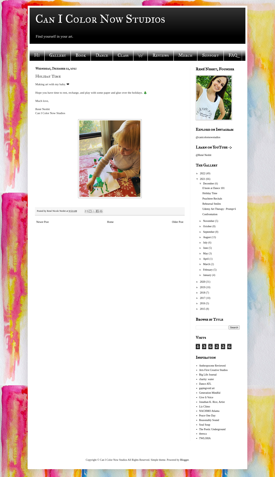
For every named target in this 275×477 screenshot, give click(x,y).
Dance (101, 55)
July (205, 242)
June (206, 248)
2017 (203, 298)
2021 (203, 179)
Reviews (160, 55)
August (207, 237)
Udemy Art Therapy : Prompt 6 (219, 209)
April (206, 258)
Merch (185, 55)
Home (110, 222)
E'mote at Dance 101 (213, 188)
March (207, 264)
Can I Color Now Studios (100, 19)
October (207, 226)
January (207, 275)
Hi (37, 55)
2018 (203, 292)
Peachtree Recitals (212, 198)
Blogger (184, 459)
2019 (203, 287)
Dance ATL (205, 383)
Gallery (57, 55)
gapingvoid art (207, 388)
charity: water (206, 379)
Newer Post (42, 222)
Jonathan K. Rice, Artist (212, 402)
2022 (203, 173)
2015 (203, 308)
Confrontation (210, 214)
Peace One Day (207, 415)
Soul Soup (204, 424)
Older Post (178, 222)
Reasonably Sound (209, 420)
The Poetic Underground (212, 429)
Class (123, 55)
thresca (203, 433)
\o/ (140, 55)
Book (80, 55)
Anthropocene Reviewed (212, 365)
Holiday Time (209, 193)
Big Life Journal (208, 374)
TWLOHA (205, 438)
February (208, 269)
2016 (203, 303)
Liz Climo (204, 406)
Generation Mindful (210, 392)
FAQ (232, 55)
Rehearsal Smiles (211, 203)
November (209, 221)
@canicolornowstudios (208, 137)
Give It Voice (206, 397)
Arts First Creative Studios (213, 370)
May (206, 253)
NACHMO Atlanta (209, 411)
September (209, 231)
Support (210, 55)
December (209, 183)
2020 (203, 281)
